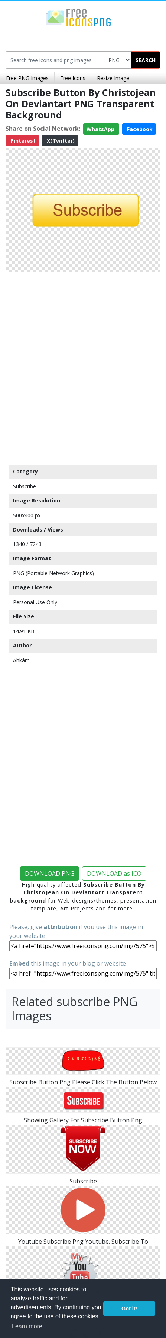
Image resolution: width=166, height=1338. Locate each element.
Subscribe (24, 486)
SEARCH (146, 60)
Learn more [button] (27, 1326)
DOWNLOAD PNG (49, 873)
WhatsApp (101, 129)
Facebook (139, 129)
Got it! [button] (129, 1309)
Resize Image (113, 78)
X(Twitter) (60, 140)
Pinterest (22, 140)
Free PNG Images (27, 78)
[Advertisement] (83, 366)
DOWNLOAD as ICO (114, 873)
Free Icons (72, 78)
